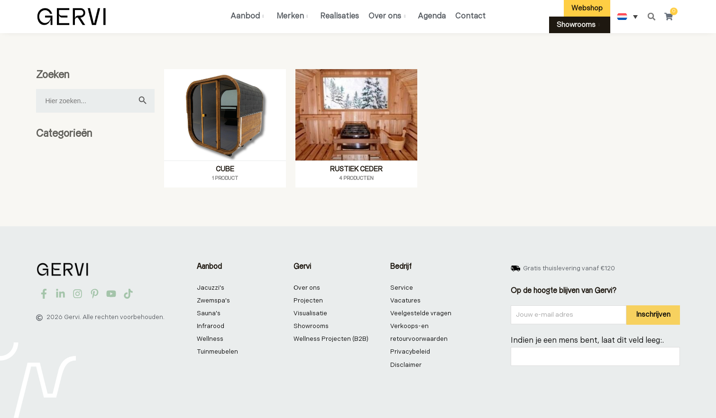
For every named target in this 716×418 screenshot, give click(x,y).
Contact (470, 16)
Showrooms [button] (578, 24)
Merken (292, 16)
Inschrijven (653, 314)
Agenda (432, 16)
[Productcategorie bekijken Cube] (225, 128)
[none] (627, 16)
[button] (651, 16)
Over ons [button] (386, 16)
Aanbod (247, 16)
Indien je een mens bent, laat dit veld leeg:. (587, 340)
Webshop (587, 8)
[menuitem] (627, 16)
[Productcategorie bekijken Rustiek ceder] (356, 128)
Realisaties (339, 16)
